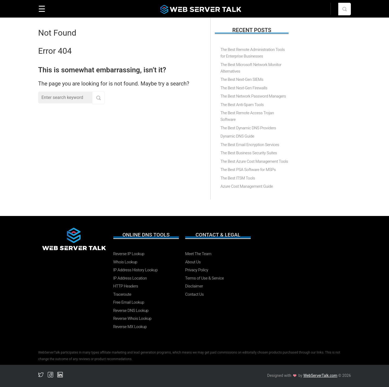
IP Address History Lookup (135, 270)
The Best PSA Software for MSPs (248, 169)
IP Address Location (130, 278)
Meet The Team (198, 253)
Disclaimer (194, 286)
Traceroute (122, 294)
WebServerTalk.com (320, 375)
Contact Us (194, 294)
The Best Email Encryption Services (249, 144)
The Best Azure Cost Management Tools (254, 161)
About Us (193, 262)
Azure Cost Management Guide (246, 186)
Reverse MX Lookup (130, 326)
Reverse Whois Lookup (132, 318)
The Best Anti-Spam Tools (242, 104)
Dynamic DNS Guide (237, 136)
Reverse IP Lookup (128, 253)
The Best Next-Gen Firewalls (243, 88)
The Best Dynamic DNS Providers (248, 128)
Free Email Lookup (128, 302)
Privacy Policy (196, 270)
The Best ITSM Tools (237, 178)
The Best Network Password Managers (253, 96)
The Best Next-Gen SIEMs (241, 79)
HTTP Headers (125, 286)
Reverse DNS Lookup (131, 310)
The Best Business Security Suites (248, 152)
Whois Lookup (125, 262)
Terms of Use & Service (204, 278)
